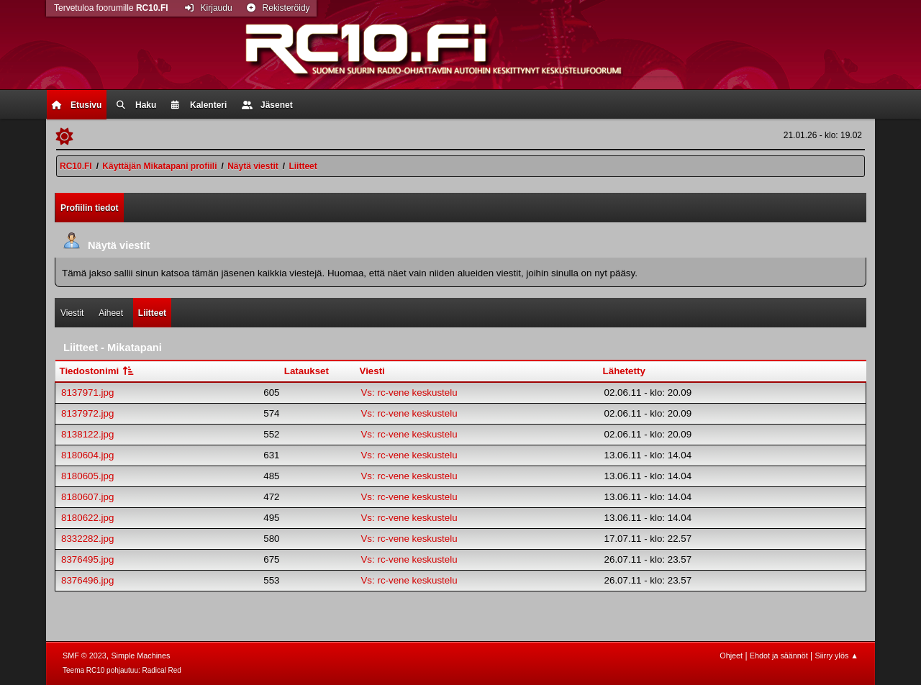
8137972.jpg (87, 413)
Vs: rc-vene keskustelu (408, 392)
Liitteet (152, 313)
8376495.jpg (87, 559)
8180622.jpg (87, 517)
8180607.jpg (87, 496)
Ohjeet (731, 655)
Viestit (71, 313)
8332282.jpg (87, 538)
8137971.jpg (87, 392)
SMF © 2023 (84, 655)
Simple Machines (140, 655)
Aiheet (111, 313)
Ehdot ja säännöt (779, 655)
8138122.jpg (87, 434)
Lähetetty (624, 371)
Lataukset (306, 371)
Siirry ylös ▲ (836, 655)
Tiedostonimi (98, 371)
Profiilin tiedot (89, 208)
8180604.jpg (87, 455)
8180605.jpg (87, 476)
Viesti (371, 371)
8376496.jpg (87, 580)
